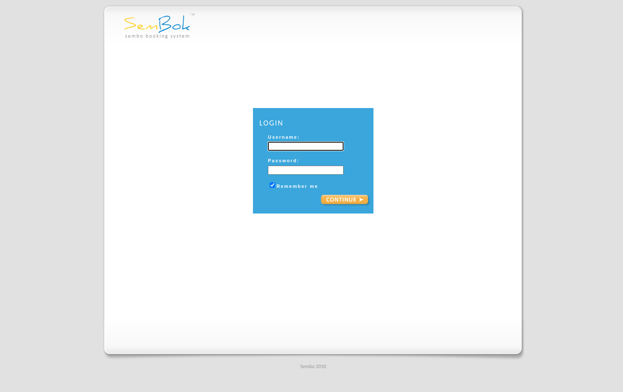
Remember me (297, 186)
